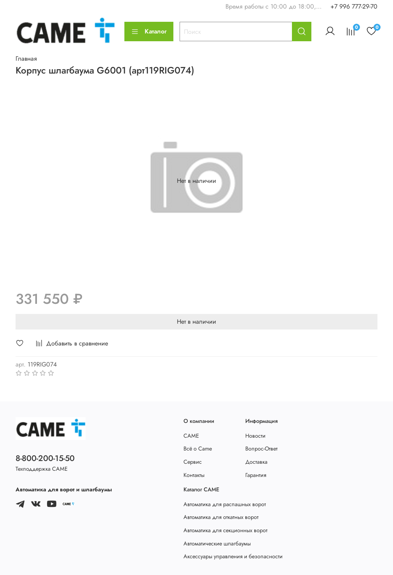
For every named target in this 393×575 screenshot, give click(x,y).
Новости (255, 436)
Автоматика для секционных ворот (225, 530)
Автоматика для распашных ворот (224, 504)
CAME (191, 436)
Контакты (193, 475)
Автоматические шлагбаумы (217, 543)
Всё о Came (197, 448)
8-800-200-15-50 (45, 458)
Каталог (149, 31)
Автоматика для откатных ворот (221, 517)
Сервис (192, 462)
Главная (26, 58)
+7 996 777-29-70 (353, 6)
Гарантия (255, 475)
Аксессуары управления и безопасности (233, 556)
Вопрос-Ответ (261, 448)
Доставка (256, 462)
